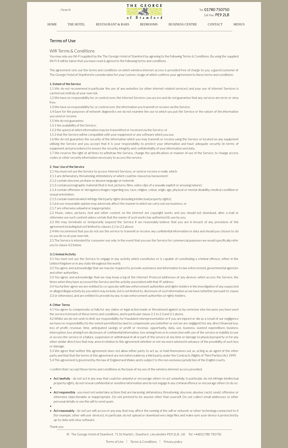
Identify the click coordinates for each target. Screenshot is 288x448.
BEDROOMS (149, 24)
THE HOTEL (76, 24)
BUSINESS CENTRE (183, 24)
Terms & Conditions (143, 441)
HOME (52, 24)
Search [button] (66, 9)
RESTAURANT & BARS (112, 24)
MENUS (239, 24)
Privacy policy (173, 441)
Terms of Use (115, 441)
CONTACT (215, 24)
